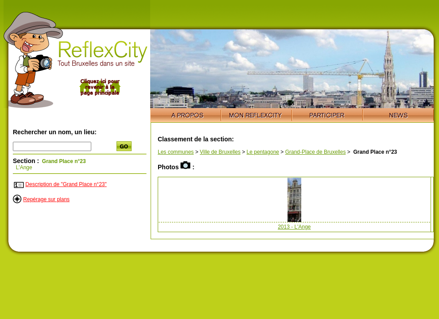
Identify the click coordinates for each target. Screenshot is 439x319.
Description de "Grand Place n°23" (65, 184)
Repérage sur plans (46, 199)
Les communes (176, 152)
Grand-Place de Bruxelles (315, 152)
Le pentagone (263, 152)
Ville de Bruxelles (220, 152)
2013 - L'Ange (294, 227)
